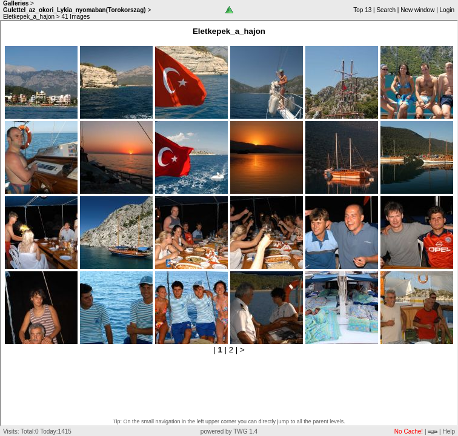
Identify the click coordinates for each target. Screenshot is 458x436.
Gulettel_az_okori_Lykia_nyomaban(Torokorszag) (74, 10)
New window (417, 10)
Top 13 (362, 10)
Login (447, 10)
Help (448, 431)
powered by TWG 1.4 (229, 431)
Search (386, 10)
